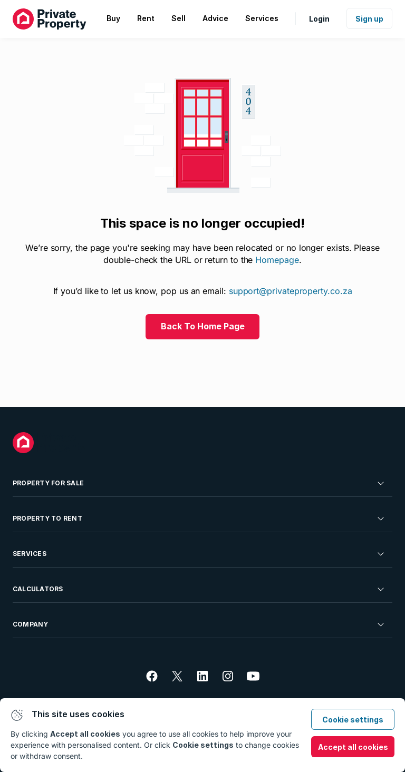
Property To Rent (199, 518)
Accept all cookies (353, 746)
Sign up (369, 18)
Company (199, 624)
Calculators (199, 589)
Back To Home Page (203, 326)
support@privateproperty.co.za (290, 291)
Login (319, 18)
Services (199, 554)
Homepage (276, 260)
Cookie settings (352, 719)
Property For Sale (199, 483)
